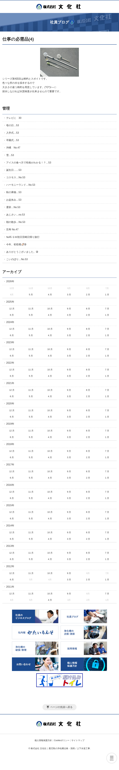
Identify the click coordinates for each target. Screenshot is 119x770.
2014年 (10, 525)
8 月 (88, 308)
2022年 (10, 362)
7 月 (107, 308)
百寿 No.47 (12, 229)
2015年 (10, 505)
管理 (6, 108)
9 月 (69, 308)
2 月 (88, 294)
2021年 (10, 383)
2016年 (10, 485)
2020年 (10, 403)
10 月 (50, 308)
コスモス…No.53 (15, 177)
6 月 (12, 315)
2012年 (10, 566)
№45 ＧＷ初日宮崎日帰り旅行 (23, 237)
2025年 (10, 301)
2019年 (10, 423)
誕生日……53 (13, 170)
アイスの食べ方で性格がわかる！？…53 (28, 162)
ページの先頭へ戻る (61, 707)
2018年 (10, 444)
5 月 (31, 294)
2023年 (10, 342)
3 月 (69, 294)
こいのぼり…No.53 (17, 259)
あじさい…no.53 (15, 214)
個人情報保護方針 (43, 740)
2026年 (10, 281)
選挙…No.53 (13, 207)
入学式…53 (12, 132)
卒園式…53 (12, 140)
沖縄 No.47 (13, 147)
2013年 (10, 546)
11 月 (30, 308)
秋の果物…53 (13, 192)
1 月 (107, 294)
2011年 (10, 586)
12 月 (11, 308)
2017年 (10, 464)
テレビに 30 (13, 118)
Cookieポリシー (61, 740)
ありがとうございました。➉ (22, 252)
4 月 (50, 294)
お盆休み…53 (13, 199)
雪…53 (10, 155)
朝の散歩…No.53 (15, 222)
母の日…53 (12, 125)
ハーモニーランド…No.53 (20, 185)
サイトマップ (77, 740)
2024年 (10, 322)
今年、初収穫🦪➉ (16, 244)
